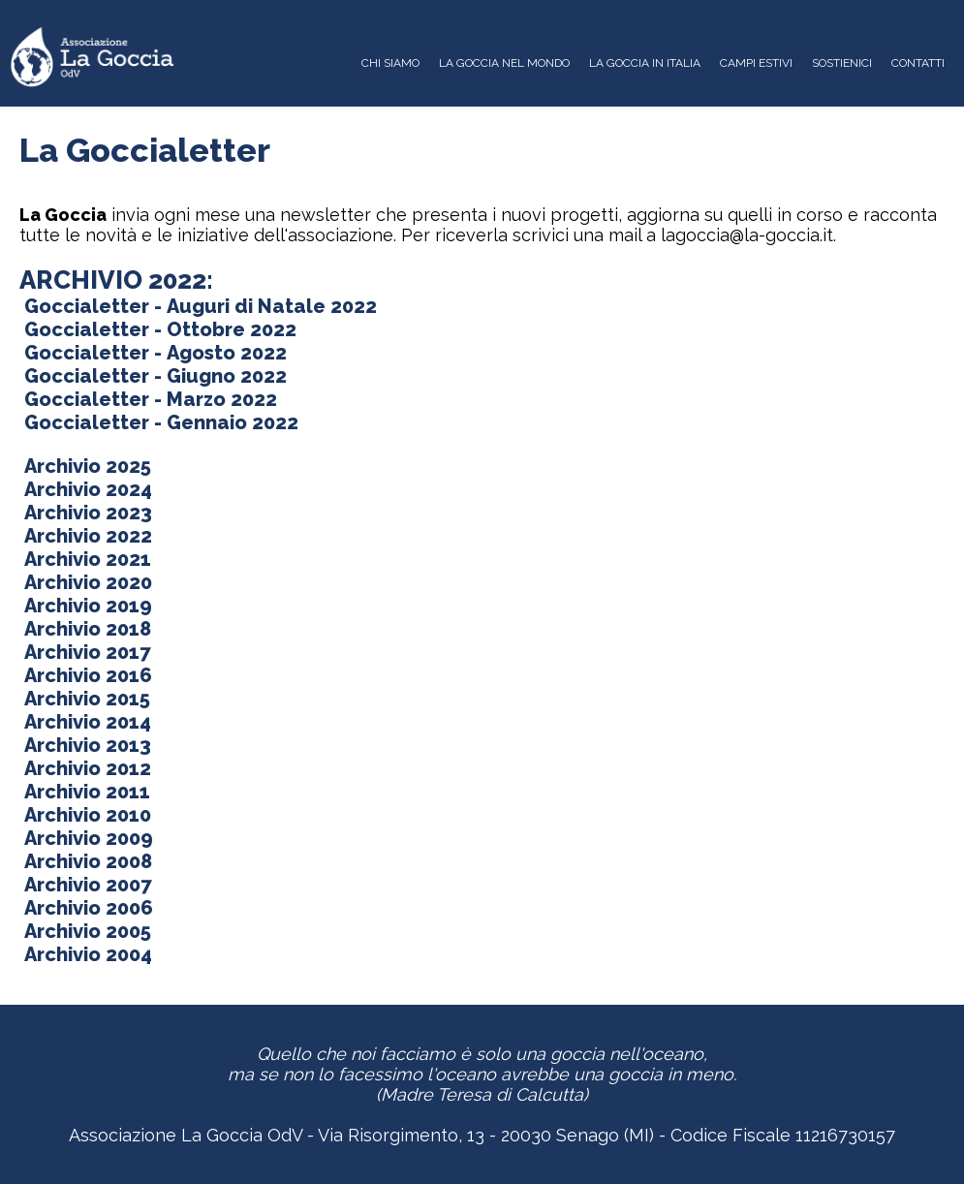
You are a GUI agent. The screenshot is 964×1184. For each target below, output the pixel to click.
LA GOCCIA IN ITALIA (644, 63)
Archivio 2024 (85, 489)
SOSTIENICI (842, 63)
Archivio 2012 (85, 768)
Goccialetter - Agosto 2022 (153, 352)
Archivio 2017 (85, 652)
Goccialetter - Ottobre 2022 (157, 329)
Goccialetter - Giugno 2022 (153, 376)
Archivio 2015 (84, 698)
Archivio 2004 (85, 954)
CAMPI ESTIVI (756, 63)
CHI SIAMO (390, 63)
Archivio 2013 (85, 745)
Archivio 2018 (85, 628)
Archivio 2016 (85, 675)
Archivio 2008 (85, 861)
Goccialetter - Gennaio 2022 (158, 422)
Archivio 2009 (86, 838)
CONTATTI (918, 63)
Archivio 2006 (86, 907)
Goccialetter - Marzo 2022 (148, 399)
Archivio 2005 (85, 931)
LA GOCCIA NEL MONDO (504, 63)
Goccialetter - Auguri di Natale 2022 (198, 306)
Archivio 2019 (85, 605)
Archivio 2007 (85, 884)
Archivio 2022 (85, 535)
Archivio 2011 (84, 791)
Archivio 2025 (85, 466)
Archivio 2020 (85, 582)
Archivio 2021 (85, 559)
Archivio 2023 (85, 512)
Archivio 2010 (85, 814)
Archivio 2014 (85, 721)
